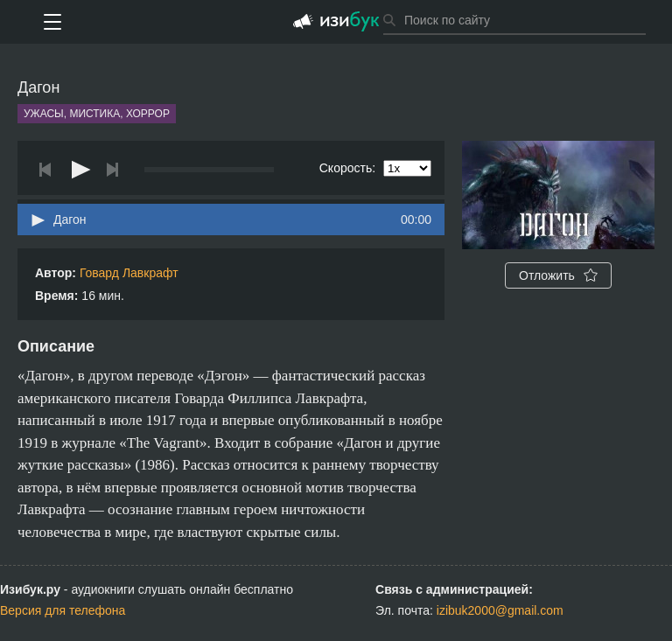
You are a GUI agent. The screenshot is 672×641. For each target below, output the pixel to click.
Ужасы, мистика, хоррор (97, 114)
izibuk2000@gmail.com (500, 610)
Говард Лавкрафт (129, 273)
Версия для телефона (62, 610)
